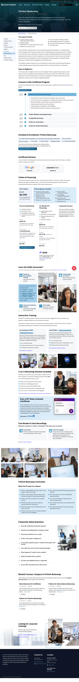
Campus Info (50, 665)
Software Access (55, 141)
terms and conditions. (26, 442)
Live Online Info (51, 671)
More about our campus (26, 350)
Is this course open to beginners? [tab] (29, 539)
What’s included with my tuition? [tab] (29, 557)
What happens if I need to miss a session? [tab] (32, 552)
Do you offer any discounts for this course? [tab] (32, 565)
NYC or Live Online (41, 14)
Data (20, 5)
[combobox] (66, 5)
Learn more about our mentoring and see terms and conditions (35, 393)
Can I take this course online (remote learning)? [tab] (34, 548)
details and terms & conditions (60, 270)
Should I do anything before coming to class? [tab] (33, 530)
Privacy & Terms (18, 676)
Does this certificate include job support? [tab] (32, 526)
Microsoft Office (37, 5)
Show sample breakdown (27, 247)
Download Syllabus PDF (25, 90)
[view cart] (70, 1)
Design (47, 5)
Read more (27, 592)
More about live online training (57, 348)
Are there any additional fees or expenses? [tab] (32, 561)
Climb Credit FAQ (43, 258)
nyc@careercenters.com (39, 663)
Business (27, 5)
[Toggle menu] (77, 5)
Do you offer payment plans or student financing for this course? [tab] (36, 543)
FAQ (67, 85)
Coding (53, 5)
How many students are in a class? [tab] (30, 534)
